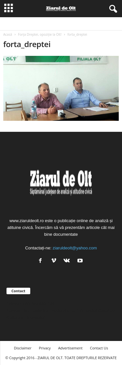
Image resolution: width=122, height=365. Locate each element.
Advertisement (70, 348)
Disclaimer (23, 348)
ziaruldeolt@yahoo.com (75, 247)
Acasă (7, 34)
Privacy (45, 348)
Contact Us (99, 348)
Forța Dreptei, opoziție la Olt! (39, 34)
